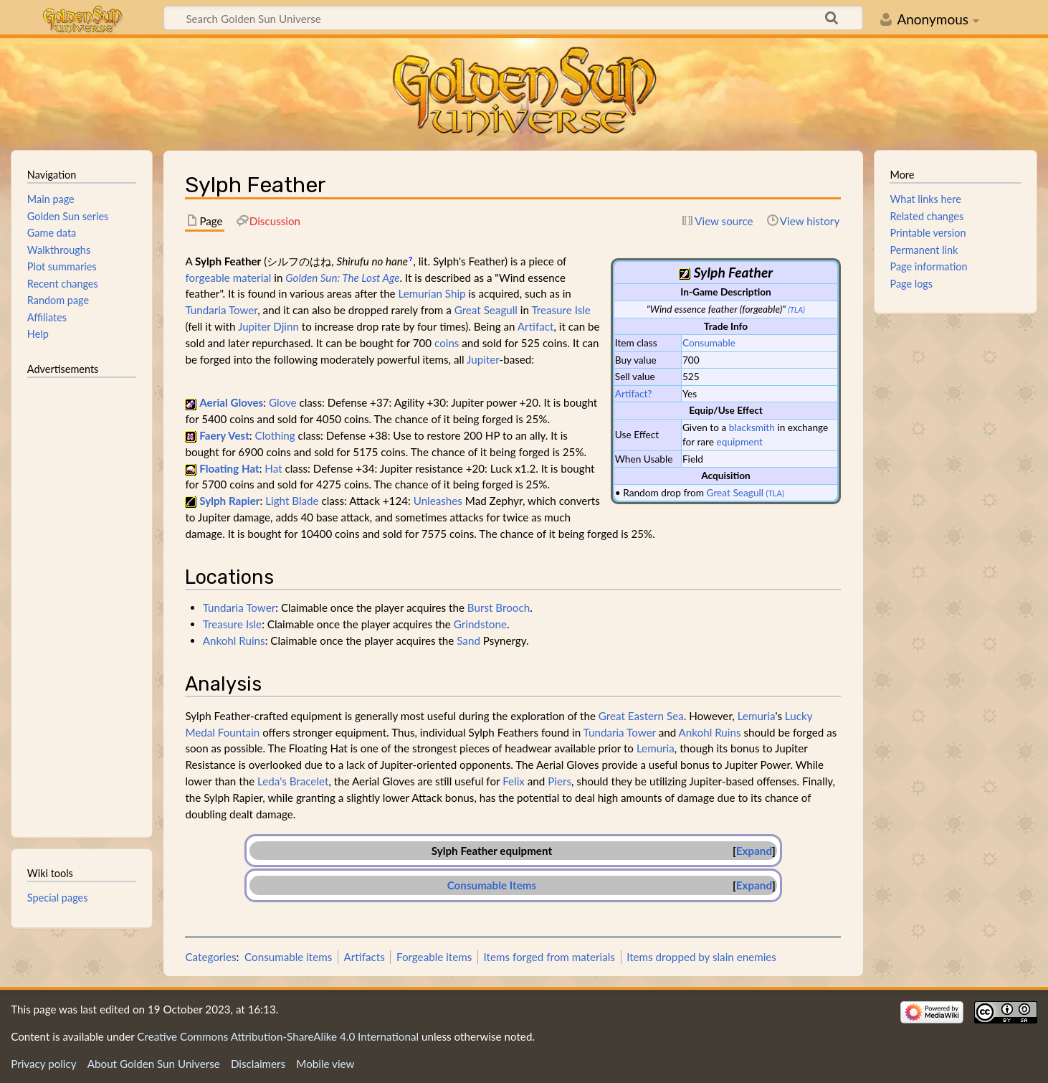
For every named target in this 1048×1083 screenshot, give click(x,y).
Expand (754, 850)
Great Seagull (735, 492)
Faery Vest (224, 435)
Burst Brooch (498, 607)
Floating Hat (229, 468)
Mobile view (325, 1063)
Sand (468, 640)
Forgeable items (434, 956)
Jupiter (483, 359)
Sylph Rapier (229, 500)
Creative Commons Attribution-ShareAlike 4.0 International (278, 1036)
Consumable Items (491, 885)
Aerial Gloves (231, 402)
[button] (754, 851)
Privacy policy (43, 1063)
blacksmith (752, 427)
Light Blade (291, 500)
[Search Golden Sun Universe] (513, 17)
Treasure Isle (560, 309)
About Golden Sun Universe (153, 1063)
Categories (210, 956)
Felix (513, 781)
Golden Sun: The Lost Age (342, 277)
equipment (740, 441)
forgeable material (228, 277)
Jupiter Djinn (268, 326)
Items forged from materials (549, 956)
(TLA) (796, 309)
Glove (283, 402)
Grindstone (480, 624)
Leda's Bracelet (292, 781)
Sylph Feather (464, 850)
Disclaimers (258, 1063)
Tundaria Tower (221, 309)
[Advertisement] (81, 601)
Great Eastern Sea (641, 715)
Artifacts (364, 956)
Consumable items (288, 956)
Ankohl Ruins (234, 640)
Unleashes (438, 500)
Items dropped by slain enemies (701, 956)
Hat (273, 468)
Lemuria (757, 715)
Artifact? (633, 393)
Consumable (708, 342)
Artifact (536, 326)
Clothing (275, 435)
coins (446, 342)
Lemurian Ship (432, 293)
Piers (559, 781)
